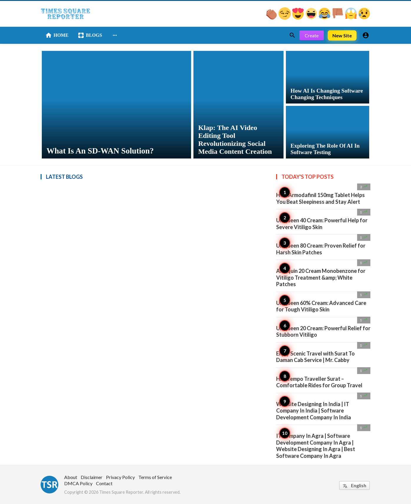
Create (312, 35)
